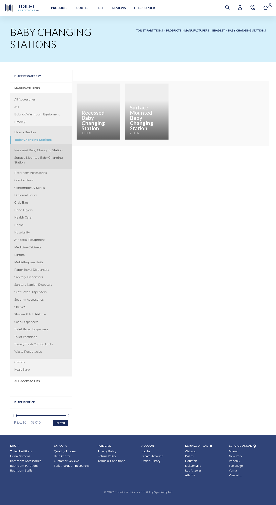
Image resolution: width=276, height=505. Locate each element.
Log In (145, 451)
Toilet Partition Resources (71, 466)
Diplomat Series (25, 195)
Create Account (152, 456)
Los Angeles (193, 470)
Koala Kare (22, 369)
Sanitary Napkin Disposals (33, 284)
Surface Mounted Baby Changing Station (38, 160)
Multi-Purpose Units (28, 262)
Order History (150, 461)
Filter (60, 423)
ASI (16, 107)
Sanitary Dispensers (28, 277)
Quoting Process (65, 451)
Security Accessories (29, 299)
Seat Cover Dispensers (30, 292)
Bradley (19, 122)
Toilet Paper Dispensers (31, 329)
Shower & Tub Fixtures (30, 314)
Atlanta (190, 475)
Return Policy (107, 456)
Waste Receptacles (28, 351)
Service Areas (199, 446)
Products (59, 8)
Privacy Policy (107, 451)
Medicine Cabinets (27, 247)
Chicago (190, 451)
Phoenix (234, 461)
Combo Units (24, 180)
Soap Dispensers (26, 322)
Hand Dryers (23, 210)
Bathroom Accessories (30, 173)
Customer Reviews (67, 461)
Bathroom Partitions (24, 466)
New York (235, 456)
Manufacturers (27, 88)
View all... (235, 475)
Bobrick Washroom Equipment (37, 114)
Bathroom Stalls (21, 470)
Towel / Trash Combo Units (33, 344)
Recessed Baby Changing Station (38, 150)
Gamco (19, 362)
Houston (191, 461)
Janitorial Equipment (29, 240)
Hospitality (22, 232)
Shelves (19, 307)
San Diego (236, 466)
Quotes (82, 8)
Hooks (19, 225)
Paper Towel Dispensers (31, 270)
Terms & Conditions (111, 461)
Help (100, 8)
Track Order (144, 8)
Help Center (62, 456)
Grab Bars (21, 202)
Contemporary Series (29, 188)
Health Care (23, 217)
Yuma (233, 470)
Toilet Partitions (22, 8)
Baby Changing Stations (33, 140)
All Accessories (25, 99)
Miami (233, 451)
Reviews (119, 8)
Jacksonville (193, 466)
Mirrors (19, 255)
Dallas (189, 456)
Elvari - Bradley (25, 132)
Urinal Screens (20, 456)
